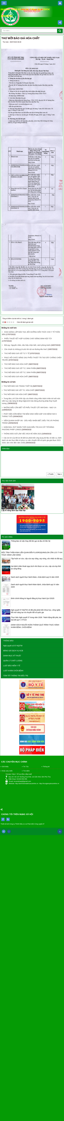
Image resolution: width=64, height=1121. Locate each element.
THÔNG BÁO (8, 641)
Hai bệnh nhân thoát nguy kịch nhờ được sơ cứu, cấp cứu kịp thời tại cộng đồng (36, 567)
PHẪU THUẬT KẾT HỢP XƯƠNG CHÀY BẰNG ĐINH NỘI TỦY (28, 339)
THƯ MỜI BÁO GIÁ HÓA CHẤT (16, 364)
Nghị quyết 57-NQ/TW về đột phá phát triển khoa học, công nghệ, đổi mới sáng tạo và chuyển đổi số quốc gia (36, 611)
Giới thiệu (5, 766)
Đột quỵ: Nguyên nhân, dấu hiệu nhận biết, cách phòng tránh (27, 345)
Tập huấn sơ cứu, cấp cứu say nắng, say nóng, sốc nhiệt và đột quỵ (36, 559)
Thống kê (46, 766)
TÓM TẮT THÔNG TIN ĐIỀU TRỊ (15, 676)
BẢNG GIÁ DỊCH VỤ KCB (13, 651)
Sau (59, 474)
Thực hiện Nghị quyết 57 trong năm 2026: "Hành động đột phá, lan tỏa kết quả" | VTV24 (36, 618)
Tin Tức (26, 766)
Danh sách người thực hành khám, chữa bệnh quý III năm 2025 (35, 577)
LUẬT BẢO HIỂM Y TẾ (11, 666)
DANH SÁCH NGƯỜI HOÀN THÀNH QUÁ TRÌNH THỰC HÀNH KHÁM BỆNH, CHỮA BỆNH (35, 626)
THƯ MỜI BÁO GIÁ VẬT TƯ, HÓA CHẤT (19, 390)
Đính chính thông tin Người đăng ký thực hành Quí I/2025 (32, 598)
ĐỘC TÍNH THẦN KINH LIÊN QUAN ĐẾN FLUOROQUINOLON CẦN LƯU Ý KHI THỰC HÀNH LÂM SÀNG (31, 553)
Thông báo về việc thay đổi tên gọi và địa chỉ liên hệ (30, 541)
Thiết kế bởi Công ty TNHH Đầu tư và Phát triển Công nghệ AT (22, 824)
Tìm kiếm (26, 771)
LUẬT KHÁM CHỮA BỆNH (13, 671)
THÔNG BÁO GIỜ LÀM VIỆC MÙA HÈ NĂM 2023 (22, 434)
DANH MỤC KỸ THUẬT (12, 656)
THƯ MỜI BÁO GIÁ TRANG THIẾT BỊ (18, 386)
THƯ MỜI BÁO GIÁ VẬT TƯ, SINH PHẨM (20, 368)
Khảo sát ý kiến (7, 771)
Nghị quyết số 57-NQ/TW (12, 646)
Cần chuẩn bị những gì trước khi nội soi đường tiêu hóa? (25, 349)
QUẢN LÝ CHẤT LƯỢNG (12, 661)
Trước (51, 474)
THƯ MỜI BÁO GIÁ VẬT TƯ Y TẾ (17, 353)
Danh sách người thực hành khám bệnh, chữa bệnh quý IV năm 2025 (35, 586)
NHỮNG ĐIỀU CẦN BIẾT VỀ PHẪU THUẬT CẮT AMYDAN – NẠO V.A (30, 407)
